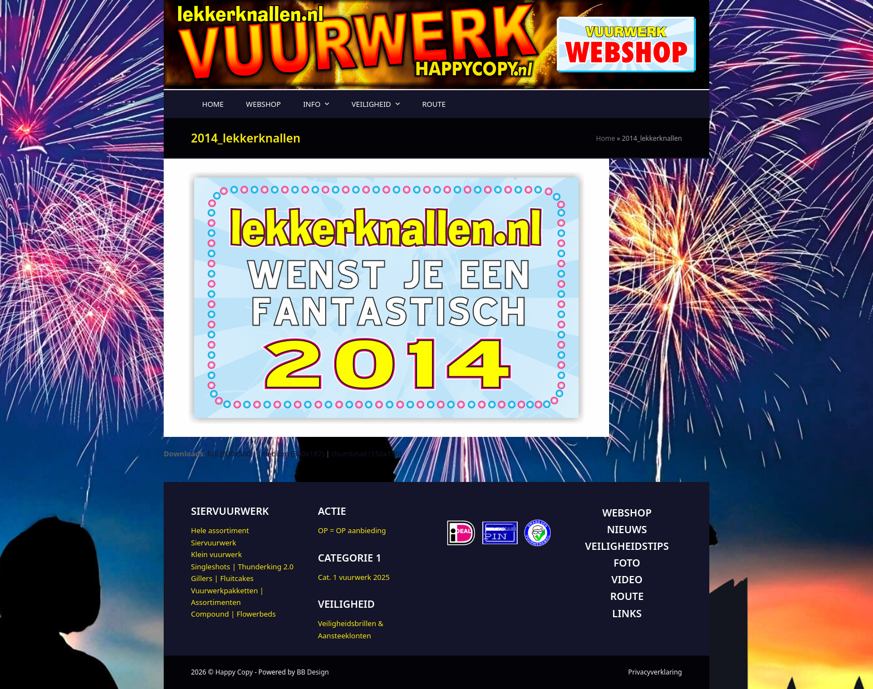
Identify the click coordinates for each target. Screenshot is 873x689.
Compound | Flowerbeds (233, 614)
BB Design (313, 672)
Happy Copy (234, 672)
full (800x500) (230, 454)
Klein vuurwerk (216, 554)
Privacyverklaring (655, 672)
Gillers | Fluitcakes (222, 578)
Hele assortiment (220, 530)
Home (605, 138)
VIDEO (627, 579)
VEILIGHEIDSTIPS (627, 546)
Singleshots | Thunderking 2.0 (242, 567)
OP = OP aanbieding (352, 530)
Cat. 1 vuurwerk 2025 (354, 577)
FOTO (627, 562)
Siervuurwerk (213, 543)
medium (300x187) (292, 454)
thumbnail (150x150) (367, 454)
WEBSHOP (627, 512)
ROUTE (627, 596)
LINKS (627, 613)
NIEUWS (627, 529)
